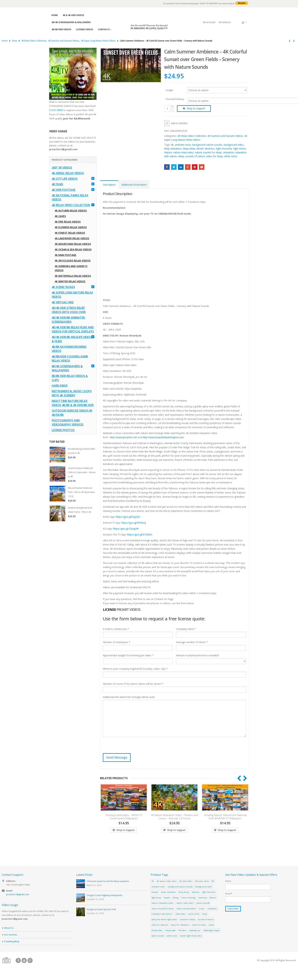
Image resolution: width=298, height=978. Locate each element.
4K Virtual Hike (63, 302)
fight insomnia (224, 148)
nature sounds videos (186, 908)
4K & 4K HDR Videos (73, 15)
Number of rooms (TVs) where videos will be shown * (133, 683)
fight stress (239, 148)
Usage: (169, 89)
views (211, 924)
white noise (230, 156)
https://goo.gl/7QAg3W (126, 528)
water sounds (158, 935)
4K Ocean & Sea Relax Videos (73, 249)
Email (201, 167)
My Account (209, 22)
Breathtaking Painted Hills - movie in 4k (82, 451)
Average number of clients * (192, 642)
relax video (180, 914)
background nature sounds (207, 144)
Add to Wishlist (179, 123)
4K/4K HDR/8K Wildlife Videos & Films (72, 339)
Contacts (104, 29)
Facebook (167, 167)
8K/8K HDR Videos (61, 29)
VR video (182, 930)
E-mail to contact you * (116, 629)
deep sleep (189, 148)
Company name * (186, 629)
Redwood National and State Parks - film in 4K (80, 509)
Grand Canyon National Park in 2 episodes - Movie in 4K (82, 472)
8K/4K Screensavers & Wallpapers (71, 22)
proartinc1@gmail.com (17, 894)
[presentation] (129, 746)
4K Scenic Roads (63, 287)
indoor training (188, 897)
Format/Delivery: (175, 99)
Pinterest (194, 167)
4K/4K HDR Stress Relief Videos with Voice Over (69, 310)
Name (228, 881)
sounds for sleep (187, 919)
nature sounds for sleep (208, 152)
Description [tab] (109, 184)
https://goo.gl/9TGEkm (139, 534)
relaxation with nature (162, 914)
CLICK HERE (56, 110)
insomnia (202, 897)
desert (200, 148)
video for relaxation (180, 924)
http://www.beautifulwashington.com (163, 437)
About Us (9, 927)
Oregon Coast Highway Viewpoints (104, 895)
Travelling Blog (11, 941)
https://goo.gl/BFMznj (133, 522)
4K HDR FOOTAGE (63, 190)
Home (54, 15)
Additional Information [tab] (134, 184)
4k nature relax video (166, 881)
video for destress (160, 924)
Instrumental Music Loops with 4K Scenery (72, 393)
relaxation (228, 152)
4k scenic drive (202, 881)
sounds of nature (195, 156)
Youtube (24, 960)
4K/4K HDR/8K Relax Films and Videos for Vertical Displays (73, 329)
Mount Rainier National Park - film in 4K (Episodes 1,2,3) (81, 492)
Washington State (212, 930)
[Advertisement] (73, 579)
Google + (188, 167)
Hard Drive (60, 386)
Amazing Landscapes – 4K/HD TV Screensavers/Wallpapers (123, 816)
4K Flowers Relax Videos (71, 227)
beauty (155, 892)
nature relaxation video (162, 903)
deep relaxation (172, 148)
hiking (175, 897)
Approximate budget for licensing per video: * (128, 655)
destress (209, 148)
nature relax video (183, 152)
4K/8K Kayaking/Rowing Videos (69, 349)
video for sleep (214, 156)
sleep (181, 156)
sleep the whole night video (164, 919)
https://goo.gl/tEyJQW (128, 516)
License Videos (84, 29)
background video (234, 144)
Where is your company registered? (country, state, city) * (135, 668)
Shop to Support (196, 108)
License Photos (63, 430)
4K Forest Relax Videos (70, 232)
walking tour (195, 930)
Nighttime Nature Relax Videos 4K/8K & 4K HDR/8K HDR (73, 403)
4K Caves (60, 216)
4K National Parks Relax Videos (70, 197)
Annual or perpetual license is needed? (197, 655)
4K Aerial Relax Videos (68, 173)
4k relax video (185, 881)
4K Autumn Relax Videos (71, 210)
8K (213, 881)
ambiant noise (183, 144)
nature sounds (202, 903)
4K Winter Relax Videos (70, 281)
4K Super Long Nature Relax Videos (72, 295)
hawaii (167, 897)
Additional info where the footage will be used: (129, 697)
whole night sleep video (191, 935)
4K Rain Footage (65, 255)
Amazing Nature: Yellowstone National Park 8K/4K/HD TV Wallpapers (225, 816)
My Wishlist (225, 22)
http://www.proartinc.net (123, 437)
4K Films (57, 184)
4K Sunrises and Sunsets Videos (225, 136)
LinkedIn (181, 167)
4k (172, 144)
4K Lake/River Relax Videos (72, 238)
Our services (10, 934)
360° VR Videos (62, 167)
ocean (201, 908)
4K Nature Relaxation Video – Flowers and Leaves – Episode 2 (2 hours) (174, 816)
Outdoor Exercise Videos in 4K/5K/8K (72, 413)
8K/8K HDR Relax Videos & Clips (70, 378)
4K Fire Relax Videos (68, 221)
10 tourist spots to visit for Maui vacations (108, 881)
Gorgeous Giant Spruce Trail (101, 909)
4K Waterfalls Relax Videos (73, 275)
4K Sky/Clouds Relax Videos (72, 260)
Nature (168, 152)
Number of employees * (116, 642)
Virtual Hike (157, 930)
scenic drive (193, 914)
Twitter (174, 167)
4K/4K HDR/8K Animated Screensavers (68, 320)
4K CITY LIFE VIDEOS (65, 179)
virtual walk (170, 930)
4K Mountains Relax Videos (73, 243)
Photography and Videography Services (68, 422)
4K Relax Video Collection (191, 136)
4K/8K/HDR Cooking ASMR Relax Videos (70, 359)
